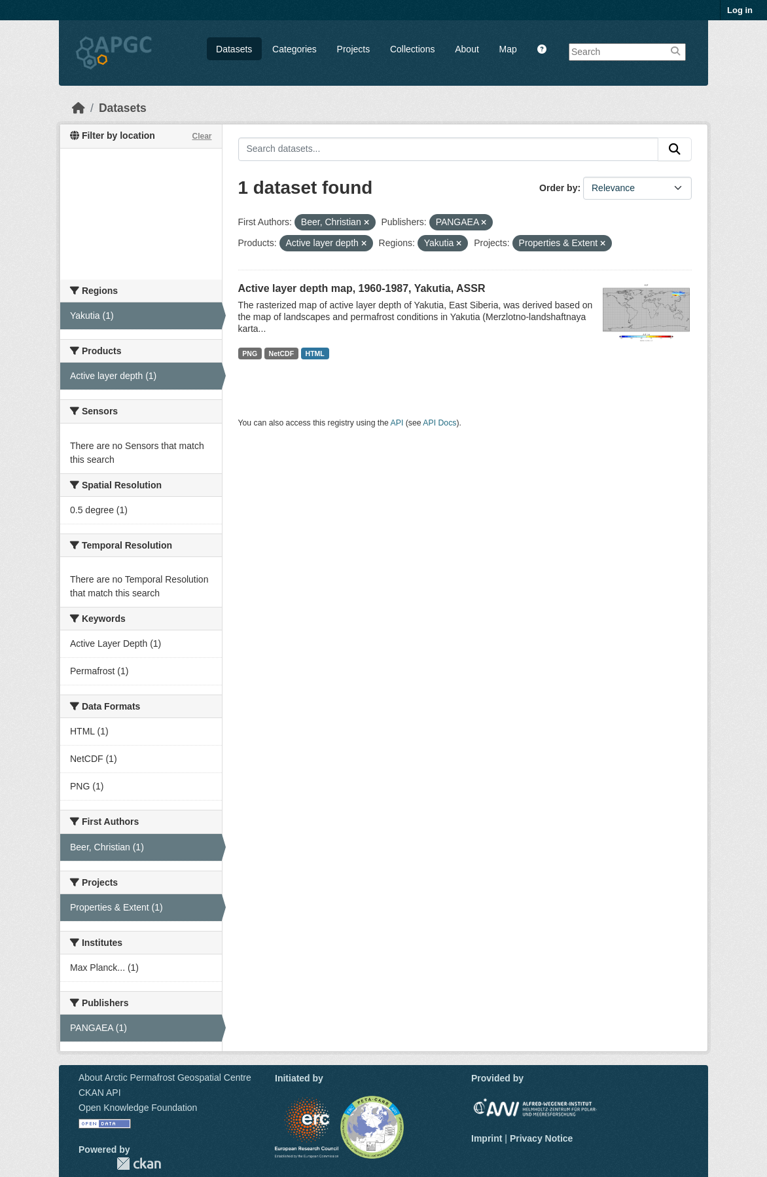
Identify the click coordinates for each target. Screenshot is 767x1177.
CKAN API (100, 1092)
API (397, 422)
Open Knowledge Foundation (138, 1107)
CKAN (138, 1163)
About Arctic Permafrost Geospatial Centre (165, 1077)
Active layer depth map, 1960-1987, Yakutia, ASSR (362, 288)
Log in (740, 10)
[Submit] (675, 149)
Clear (201, 136)
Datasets (234, 49)
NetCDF (281, 353)
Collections (412, 49)
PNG (249, 353)
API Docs (439, 422)
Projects (353, 49)
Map (508, 49)
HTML (315, 353)
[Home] (78, 108)
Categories (294, 49)
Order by (558, 188)
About (467, 49)
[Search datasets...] (448, 149)
